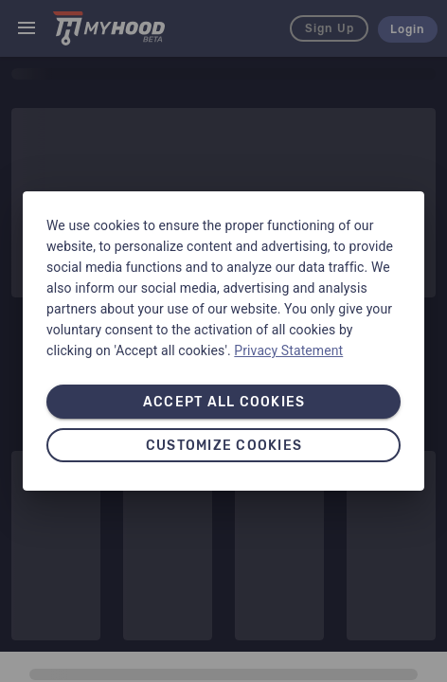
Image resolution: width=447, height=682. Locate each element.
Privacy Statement (288, 350)
